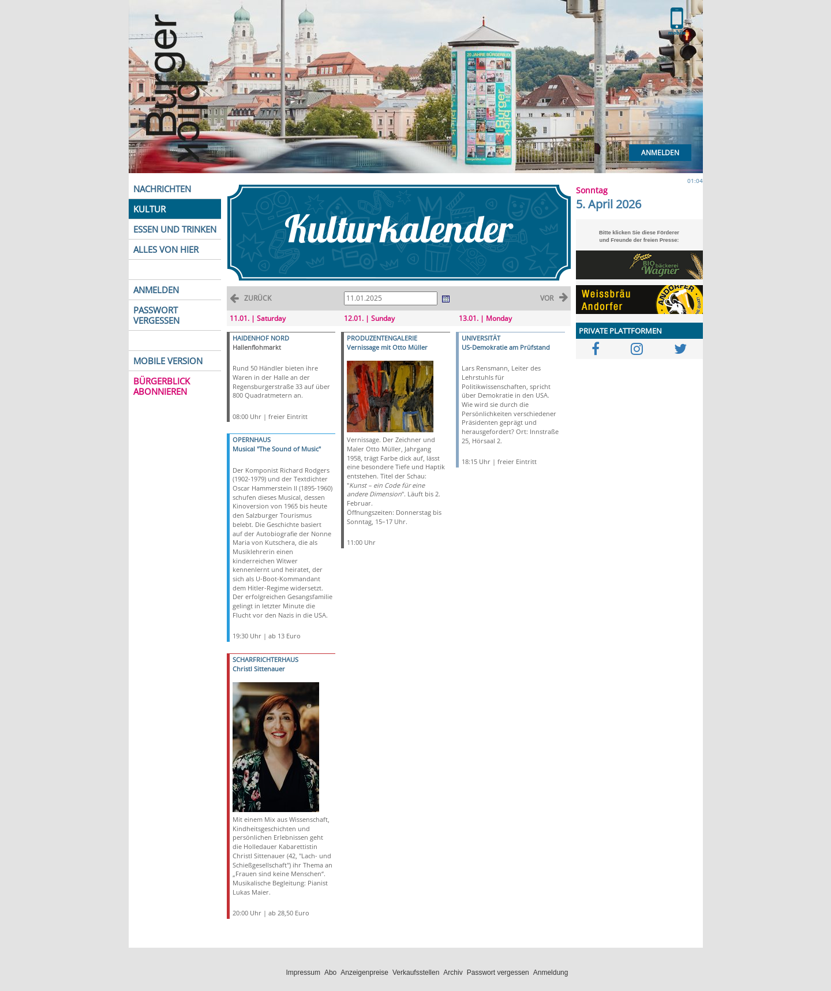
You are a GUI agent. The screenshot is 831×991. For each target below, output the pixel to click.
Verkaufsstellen (415, 972)
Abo (330, 972)
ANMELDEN (156, 290)
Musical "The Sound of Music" (277, 448)
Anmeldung (550, 972)
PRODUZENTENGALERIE (382, 338)
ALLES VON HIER (166, 249)
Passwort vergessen (498, 972)
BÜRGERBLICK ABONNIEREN (161, 386)
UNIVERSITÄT (481, 338)
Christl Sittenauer (259, 668)
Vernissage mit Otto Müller (387, 347)
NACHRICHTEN (162, 189)
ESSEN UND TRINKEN (174, 229)
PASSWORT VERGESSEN (156, 315)
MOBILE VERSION (168, 361)
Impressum (303, 972)
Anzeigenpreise (364, 972)
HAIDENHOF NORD (261, 338)
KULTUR (149, 209)
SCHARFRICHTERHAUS (265, 659)
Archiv (452, 972)
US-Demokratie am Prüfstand (506, 347)
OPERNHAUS (252, 439)
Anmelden (660, 153)
